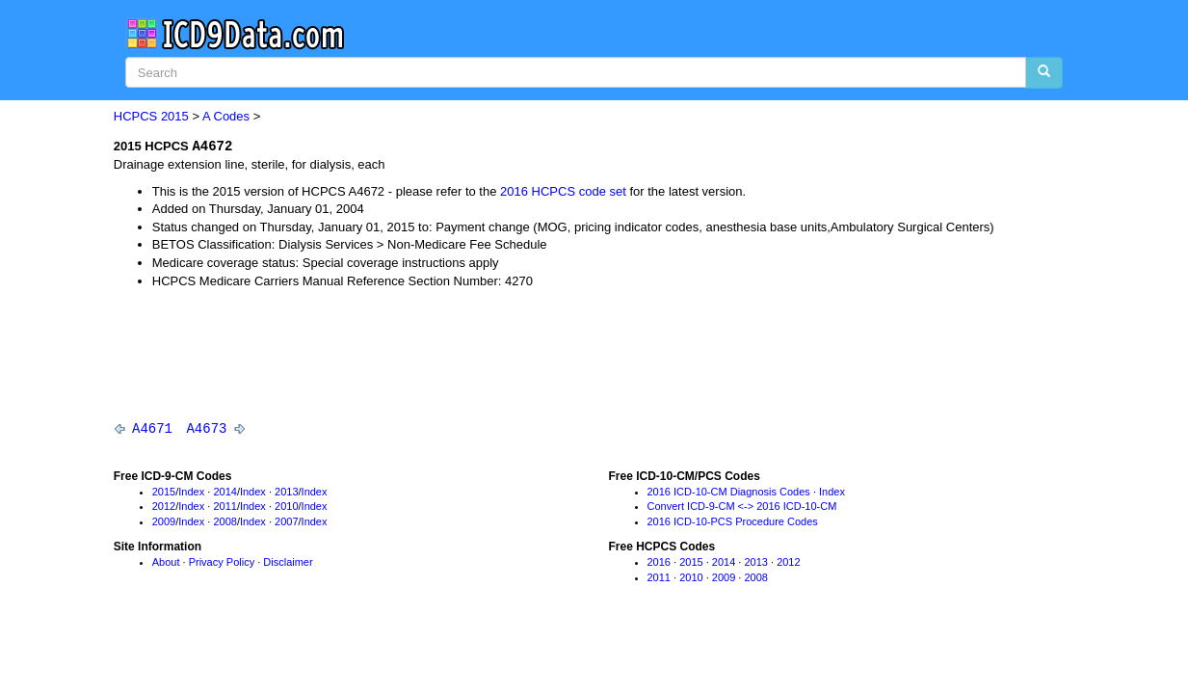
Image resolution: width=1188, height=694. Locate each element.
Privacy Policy (221, 563)
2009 (163, 522)
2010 (286, 508)
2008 (224, 522)
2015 (175, 116)
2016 (659, 563)
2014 (224, 492)
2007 (286, 522)
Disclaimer (287, 563)
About (166, 563)
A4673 (206, 428)
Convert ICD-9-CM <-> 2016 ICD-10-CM (742, 508)
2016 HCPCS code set (563, 191)
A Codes (226, 116)
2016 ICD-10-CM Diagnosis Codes (728, 492)
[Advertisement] (464, 354)
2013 (286, 492)
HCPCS (136, 116)
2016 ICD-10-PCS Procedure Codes (732, 522)
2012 (163, 508)
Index (191, 492)
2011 (224, 508)
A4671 (152, 428)
